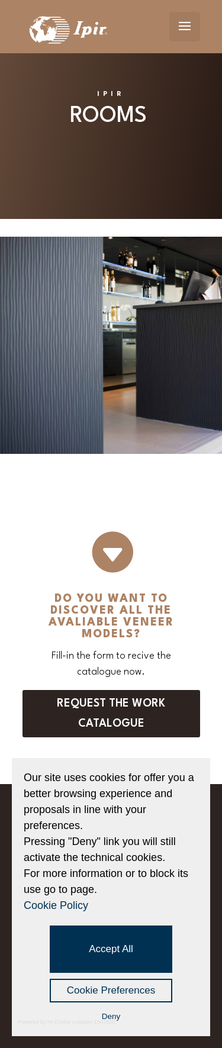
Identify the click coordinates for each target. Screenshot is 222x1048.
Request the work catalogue (111, 713)
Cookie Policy (56, 905)
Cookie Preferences (111, 990)
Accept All (111, 949)
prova (17, 459)
